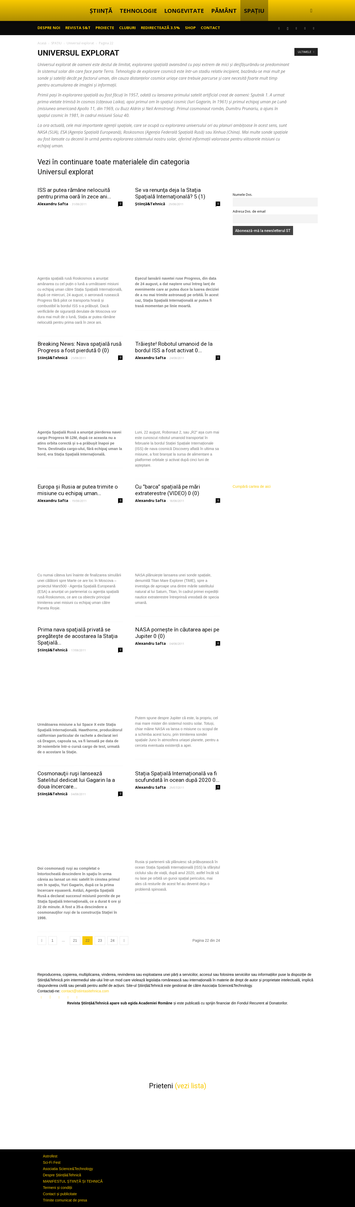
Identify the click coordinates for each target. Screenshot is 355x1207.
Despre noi (49, 27)
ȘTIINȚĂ (101, 10)
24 (112, 940)
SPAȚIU (254, 10)
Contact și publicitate (60, 1194)
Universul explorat (80, 43)
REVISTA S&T (78, 27)
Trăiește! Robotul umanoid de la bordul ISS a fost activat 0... (174, 347)
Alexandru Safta (53, 203)
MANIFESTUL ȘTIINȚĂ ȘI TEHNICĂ (73, 1181)
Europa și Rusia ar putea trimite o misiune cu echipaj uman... (78, 490)
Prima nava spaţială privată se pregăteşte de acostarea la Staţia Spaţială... (78, 636)
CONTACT (210, 27)
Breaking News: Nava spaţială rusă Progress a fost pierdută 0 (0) (79, 347)
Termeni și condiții (57, 1188)
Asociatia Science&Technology (68, 1169)
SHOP (190, 27)
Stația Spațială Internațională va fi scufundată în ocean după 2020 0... (177, 776)
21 (75, 940)
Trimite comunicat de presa (65, 1200)
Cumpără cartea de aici (252, 486)
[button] (311, 10)
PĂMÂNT (224, 10)
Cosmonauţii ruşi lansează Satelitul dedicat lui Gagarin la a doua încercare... (76, 780)
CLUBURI (127, 27)
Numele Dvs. (242, 194)
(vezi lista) (190, 1086)
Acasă (42, 43)
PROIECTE (105, 27)
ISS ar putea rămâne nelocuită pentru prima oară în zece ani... (74, 193)
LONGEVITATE (184, 10)
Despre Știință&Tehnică (62, 1175)
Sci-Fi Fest (52, 1162)
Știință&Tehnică (150, 203)
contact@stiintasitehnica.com (85, 991)
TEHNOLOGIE (138, 10)
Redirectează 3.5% (160, 27)
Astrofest (50, 1156)
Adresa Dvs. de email (249, 211)
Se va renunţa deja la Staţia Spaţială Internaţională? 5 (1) (170, 193)
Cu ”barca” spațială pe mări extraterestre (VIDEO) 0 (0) (167, 490)
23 (100, 940)
